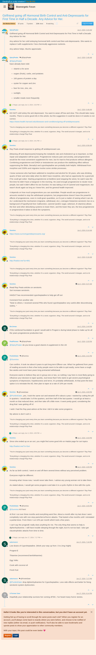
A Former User (15, 593)
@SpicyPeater (25, 57)
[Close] (91, 612)
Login (16, 635)
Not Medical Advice (9, 23)
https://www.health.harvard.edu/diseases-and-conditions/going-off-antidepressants (45, 122)
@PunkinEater (22, 392)
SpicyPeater (14, 30)
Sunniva (13, 109)
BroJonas (13, 326)
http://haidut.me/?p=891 (20, 261)
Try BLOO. (31, 1)
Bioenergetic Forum (25, 7)
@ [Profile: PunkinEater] (16, 396)
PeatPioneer (14, 341)
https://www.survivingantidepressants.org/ (27, 234)
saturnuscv (14, 542)
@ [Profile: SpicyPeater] (16, 61)
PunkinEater (14, 356)
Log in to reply (87, 23)
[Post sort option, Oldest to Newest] (78, 23)
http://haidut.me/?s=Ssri (20, 446)
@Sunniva (24, 356)
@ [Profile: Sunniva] (14, 359)
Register (8, 635)
